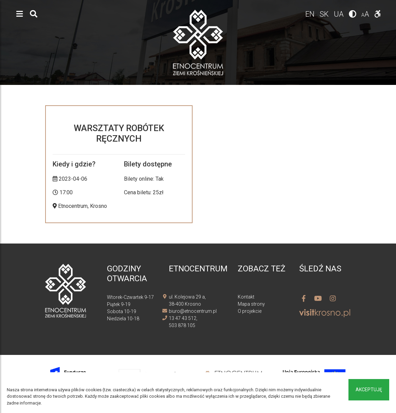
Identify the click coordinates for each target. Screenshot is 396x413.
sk (325, 14)
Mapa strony (251, 304)
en (310, 14)
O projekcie (250, 311)
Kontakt (246, 297)
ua (339, 14)
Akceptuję (369, 389)
